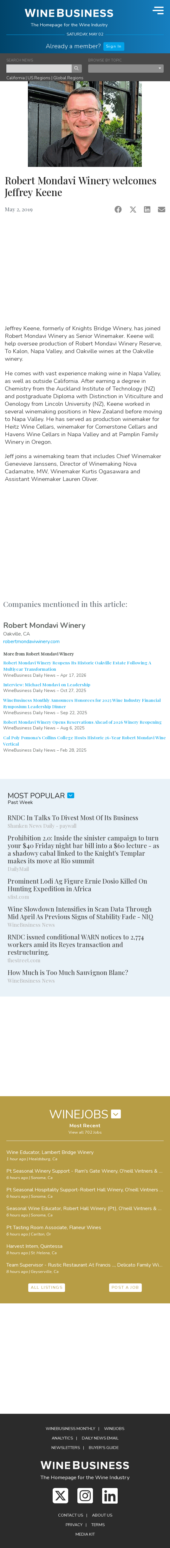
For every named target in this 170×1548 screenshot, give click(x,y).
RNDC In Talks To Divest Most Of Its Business (73, 817)
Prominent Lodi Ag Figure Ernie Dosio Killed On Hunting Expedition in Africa (77, 885)
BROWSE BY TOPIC (105, 60)
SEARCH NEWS (19, 60)
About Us (102, 1515)
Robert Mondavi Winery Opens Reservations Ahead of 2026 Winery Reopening (82, 722)
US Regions (39, 78)
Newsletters (65, 1448)
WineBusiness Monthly (70, 1429)
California (15, 78)
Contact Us (70, 1515)
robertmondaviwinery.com (31, 641)
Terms (98, 1525)
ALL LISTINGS (46, 1287)
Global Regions (68, 78)
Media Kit (85, 1534)
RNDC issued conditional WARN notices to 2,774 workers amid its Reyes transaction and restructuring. (76, 944)
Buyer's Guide (104, 1448)
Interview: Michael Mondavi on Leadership (46, 684)
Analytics (62, 1438)
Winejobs (114, 1429)
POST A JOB (125, 1287)
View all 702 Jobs (85, 1132)
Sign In (114, 46)
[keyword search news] (39, 68)
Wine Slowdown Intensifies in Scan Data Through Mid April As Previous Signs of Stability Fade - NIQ (80, 913)
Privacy (74, 1525)
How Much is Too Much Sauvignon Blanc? (68, 972)
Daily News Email (100, 1438)
